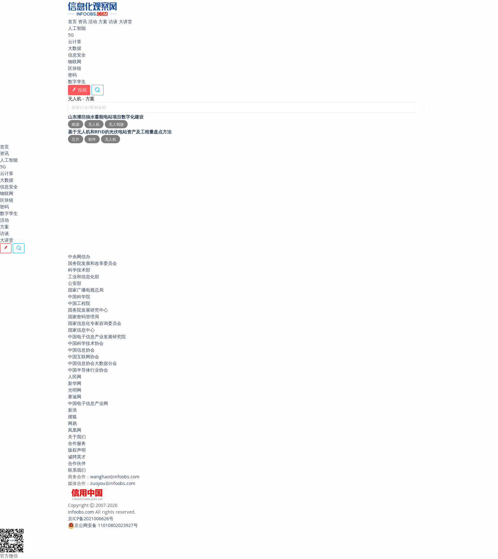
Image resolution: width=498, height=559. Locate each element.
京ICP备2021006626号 (90, 518)
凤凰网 (74, 430)
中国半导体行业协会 (88, 370)
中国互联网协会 (83, 357)
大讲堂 (125, 21)
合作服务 (77, 443)
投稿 (79, 90)
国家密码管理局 (83, 316)
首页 (72, 21)
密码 (72, 75)
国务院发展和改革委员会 (92, 263)
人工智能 (77, 28)
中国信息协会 (81, 350)
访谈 (113, 21)
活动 (92, 21)
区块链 (74, 68)
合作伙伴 (77, 463)
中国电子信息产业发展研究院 (97, 336)
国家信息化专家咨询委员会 (94, 323)
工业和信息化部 (83, 276)
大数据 (74, 48)
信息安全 (77, 55)
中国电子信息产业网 (88, 403)
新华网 (74, 383)
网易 (72, 423)
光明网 (74, 390)
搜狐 (72, 417)
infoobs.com (81, 512)
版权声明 (77, 450)
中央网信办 (79, 256)
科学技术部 (79, 270)
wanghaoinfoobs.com (114, 477)
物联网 (74, 61)
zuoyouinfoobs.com (112, 483)
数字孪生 (77, 81)
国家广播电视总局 (86, 290)
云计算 (74, 41)
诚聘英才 (77, 457)
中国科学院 (79, 296)
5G (71, 35)
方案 (102, 21)
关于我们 (77, 437)
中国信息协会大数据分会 (92, 363)
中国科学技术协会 (86, 343)
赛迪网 (74, 397)
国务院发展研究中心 (88, 310)
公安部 (74, 283)
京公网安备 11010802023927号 (106, 525)
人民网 (74, 377)
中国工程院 (79, 303)
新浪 (72, 410)
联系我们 (77, 470)
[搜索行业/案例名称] (242, 107)
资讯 (82, 21)
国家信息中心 (81, 330)
